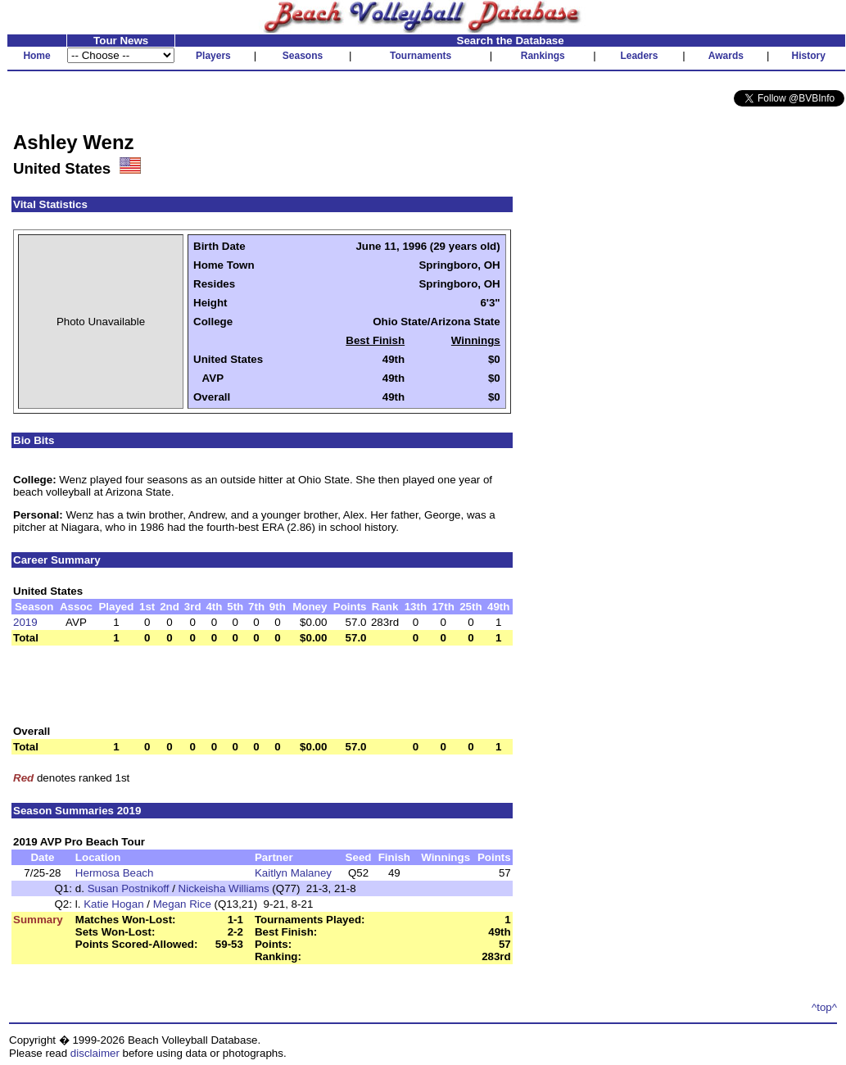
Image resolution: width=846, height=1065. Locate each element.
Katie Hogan (113, 904)
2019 (25, 622)
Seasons (303, 55)
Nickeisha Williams (224, 888)
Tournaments (420, 55)
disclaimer (95, 1053)
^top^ (824, 1007)
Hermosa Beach (114, 873)
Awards (726, 55)
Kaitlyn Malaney (293, 873)
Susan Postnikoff (129, 888)
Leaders (639, 55)
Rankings (543, 55)
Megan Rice (182, 904)
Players (213, 55)
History (809, 55)
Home (36, 55)
